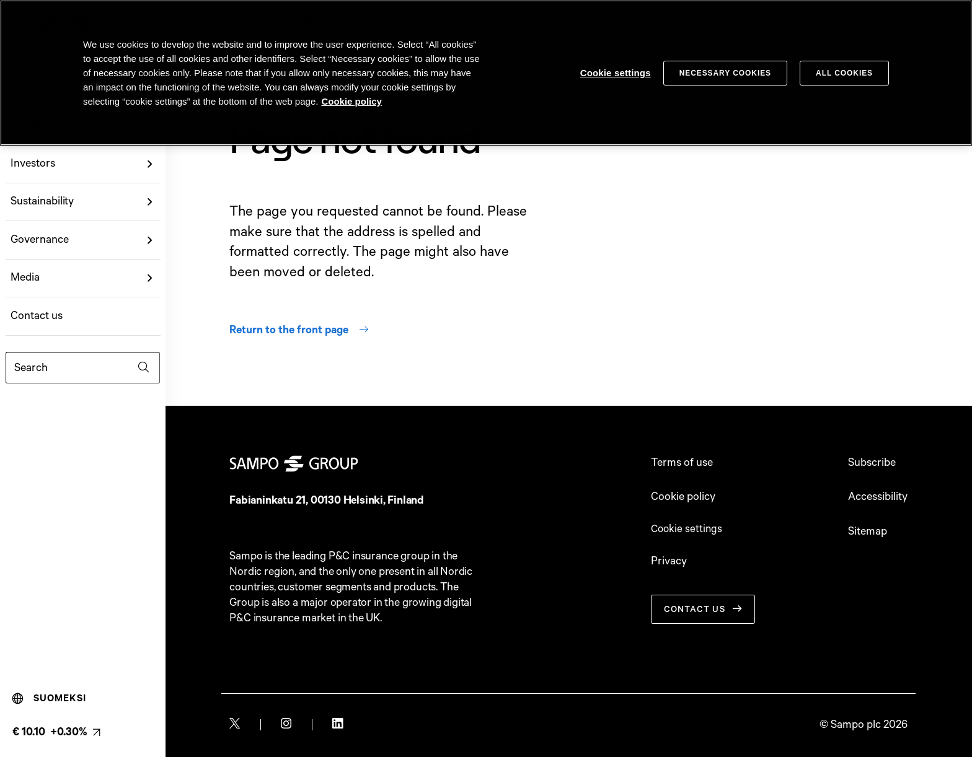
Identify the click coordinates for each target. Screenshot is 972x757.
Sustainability (42, 201)
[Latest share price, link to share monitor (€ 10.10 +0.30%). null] (56, 732)
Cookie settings (688, 530)
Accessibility (878, 496)
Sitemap (867, 531)
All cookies (844, 73)
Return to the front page (298, 330)
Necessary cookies (725, 73)
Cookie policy (683, 496)
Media (25, 277)
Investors (33, 163)
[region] (486, 73)
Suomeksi (49, 699)
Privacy (669, 563)
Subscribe (872, 462)
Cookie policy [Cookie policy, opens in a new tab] (351, 101)
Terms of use (682, 462)
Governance (39, 239)
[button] (150, 164)
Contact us (36, 316)
